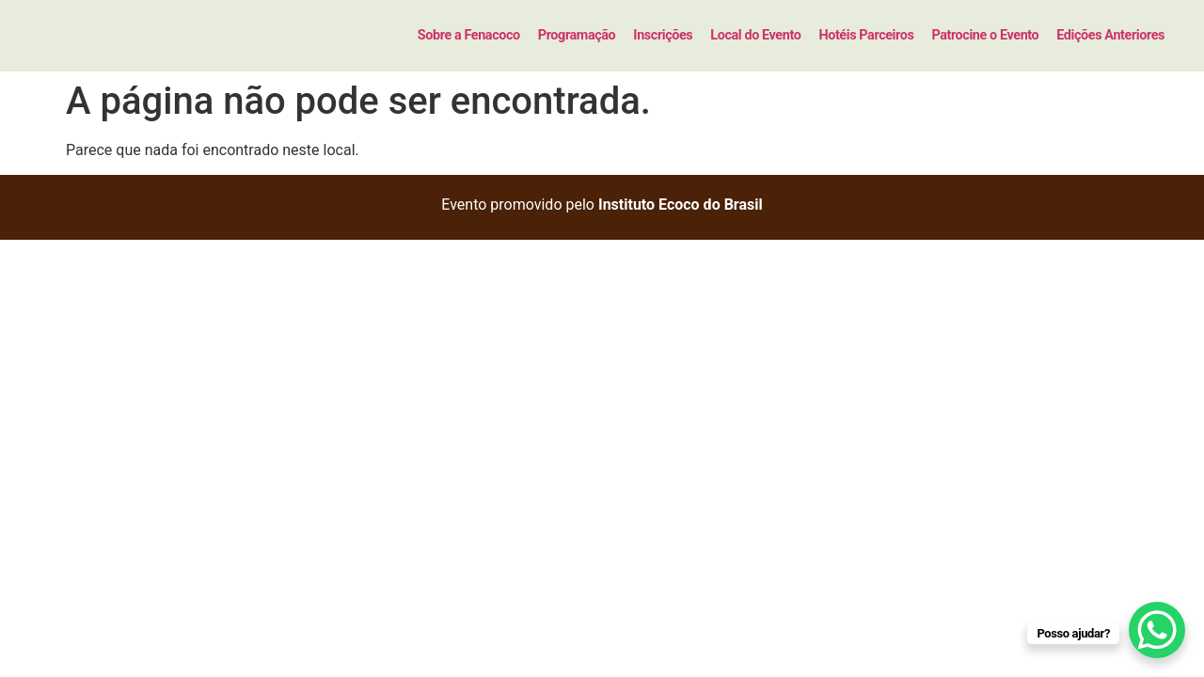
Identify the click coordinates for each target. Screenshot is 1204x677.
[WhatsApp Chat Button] (1157, 630)
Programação (577, 35)
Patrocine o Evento (984, 35)
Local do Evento (755, 35)
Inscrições (662, 35)
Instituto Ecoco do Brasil (680, 204)
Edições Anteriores (1110, 35)
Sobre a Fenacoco (469, 35)
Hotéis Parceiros (865, 35)
